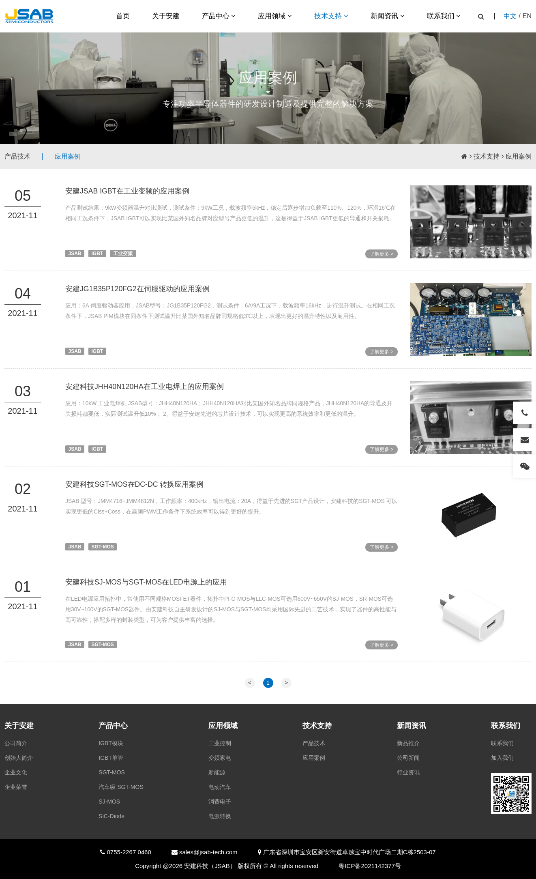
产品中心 (219, 16)
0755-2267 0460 (128, 852)
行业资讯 (408, 772)
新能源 (216, 772)
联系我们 (444, 16)
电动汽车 (219, 787)
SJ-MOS (109, 801)
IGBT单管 (111, 757)
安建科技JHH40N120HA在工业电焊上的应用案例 (145, 398)
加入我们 (502, 757)
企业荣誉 (15, 787)
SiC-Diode (111, 816)
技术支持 (331, 16)
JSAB (75, 253)
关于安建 (166, 16)
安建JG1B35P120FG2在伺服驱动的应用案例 (137, 289)
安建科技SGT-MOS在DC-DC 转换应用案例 (135, 496)
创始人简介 (18, 757)
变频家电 (219, 757)
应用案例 (68, 156)
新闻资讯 (388, 16)
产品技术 (17, 156)
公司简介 (15, 743)
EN (527, 16)
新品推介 (408, 743)
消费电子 (219, 801)
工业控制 (219, 743)
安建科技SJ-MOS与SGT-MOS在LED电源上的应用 (146, 593)
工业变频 (123, 253)
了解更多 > (381, 254)
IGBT (97, 253)
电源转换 (219, 816)
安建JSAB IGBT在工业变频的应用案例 (127, 191)
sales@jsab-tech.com (208, 852)
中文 (510, 16)
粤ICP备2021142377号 (370, 865)
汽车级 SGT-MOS (121, 787)
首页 (123, 16)
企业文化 (15, 772)
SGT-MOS (103, 558)
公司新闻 (408, 757)
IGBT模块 (111, 743)
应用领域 (275, 16)
